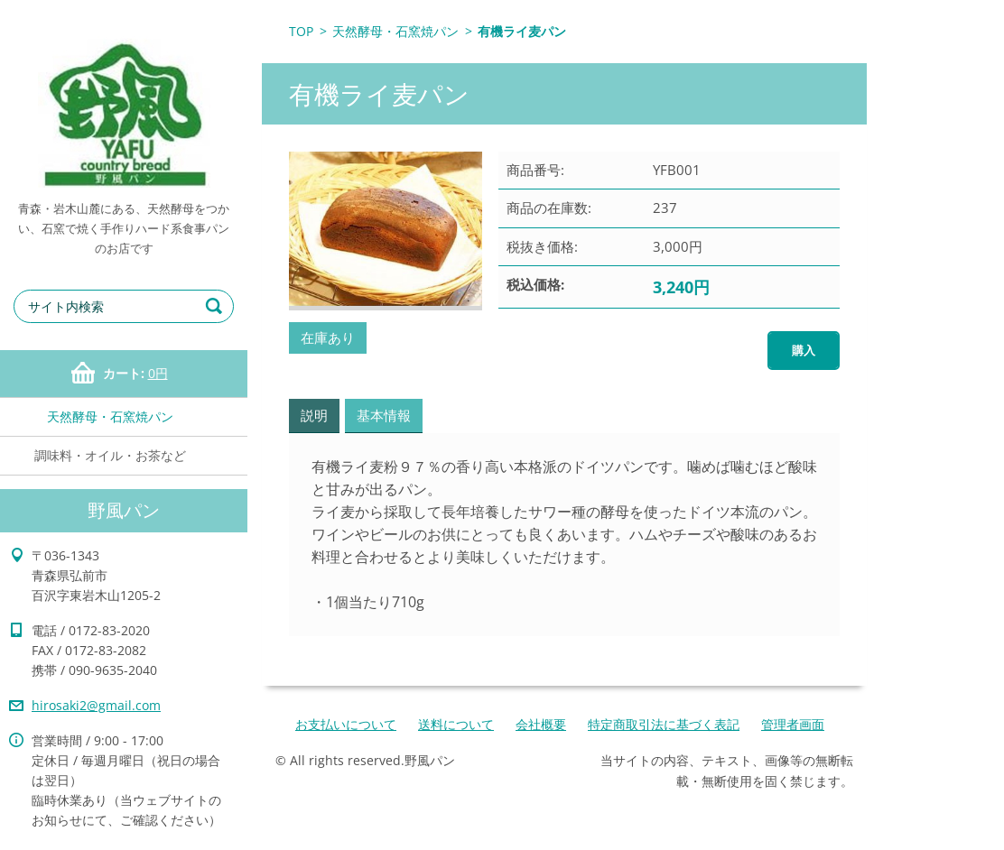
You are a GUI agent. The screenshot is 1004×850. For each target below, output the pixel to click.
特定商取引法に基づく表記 (663, 724)
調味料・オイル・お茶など (110, 455)
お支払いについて (345, 724)
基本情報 (384, 415)
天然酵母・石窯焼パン (110, 416)
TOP (301, 31)
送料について (456, 724)
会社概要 (541, 724)
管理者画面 (792, 724)
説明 (314, 415)
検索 (216, 306)
